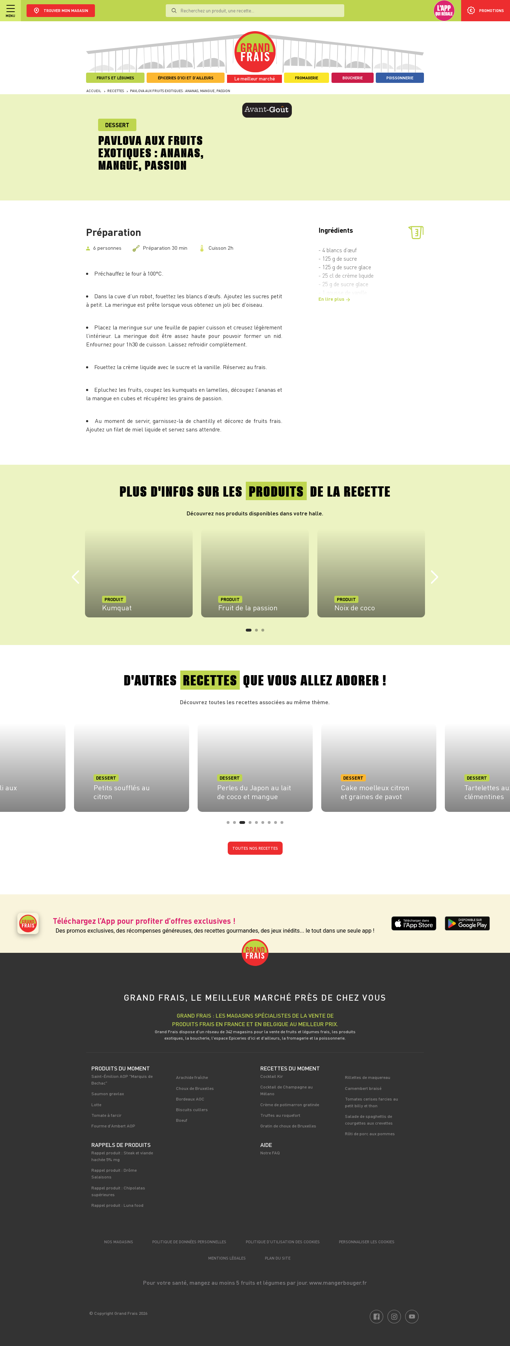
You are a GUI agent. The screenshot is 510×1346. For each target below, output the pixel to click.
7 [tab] (271, 824)
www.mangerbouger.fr (338, 1282)
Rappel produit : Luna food (117, 1205)
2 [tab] (258, 632)
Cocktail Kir (271, 1076)
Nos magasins (118, 1241)
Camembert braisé (363, 1088)
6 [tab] (264, 824)
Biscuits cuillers (192, 1109)
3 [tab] (264, 632)
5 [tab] (258, 824)
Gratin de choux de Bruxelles (288, 1126)
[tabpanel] (139, 573)
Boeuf (181, 1120)
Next (434, 577)
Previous (75, 577)
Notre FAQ (270, 1152)
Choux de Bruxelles (195, 1088)
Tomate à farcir (106, 1115)
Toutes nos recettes (255, 848)
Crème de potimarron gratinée (289, 1104)
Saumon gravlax (107, 1093)
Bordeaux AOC (190, 1099)
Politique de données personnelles (189, 1241)
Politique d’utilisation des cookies (283, 1241)
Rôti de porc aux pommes (370, 1133)
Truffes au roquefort (280, 1115)
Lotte (96, 1104)
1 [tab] (249, 632)
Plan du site (277, 1258)
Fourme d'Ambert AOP (113, 1126)
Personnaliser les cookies (367, 1241)
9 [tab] (284, 824)
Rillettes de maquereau (367, 1077)
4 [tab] (252, 824)
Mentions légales (227, 1258)
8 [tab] (277, 824)
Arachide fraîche (192, 1077)
